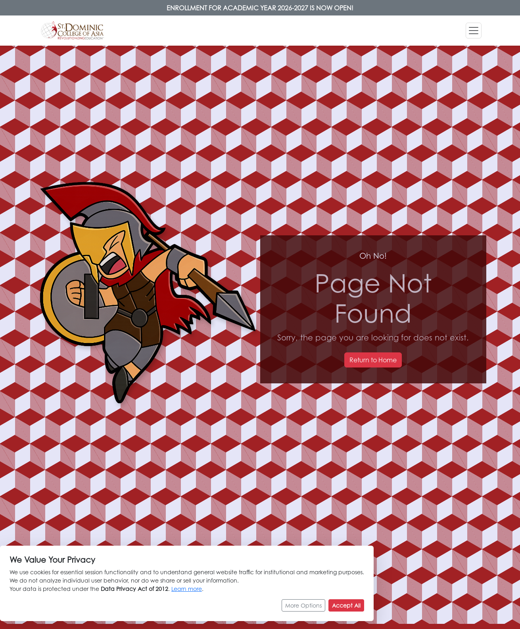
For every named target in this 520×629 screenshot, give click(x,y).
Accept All (346, 605)
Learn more (186, 588)
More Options (303, 605)
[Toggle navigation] (474, 30)
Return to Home (373, 360)
